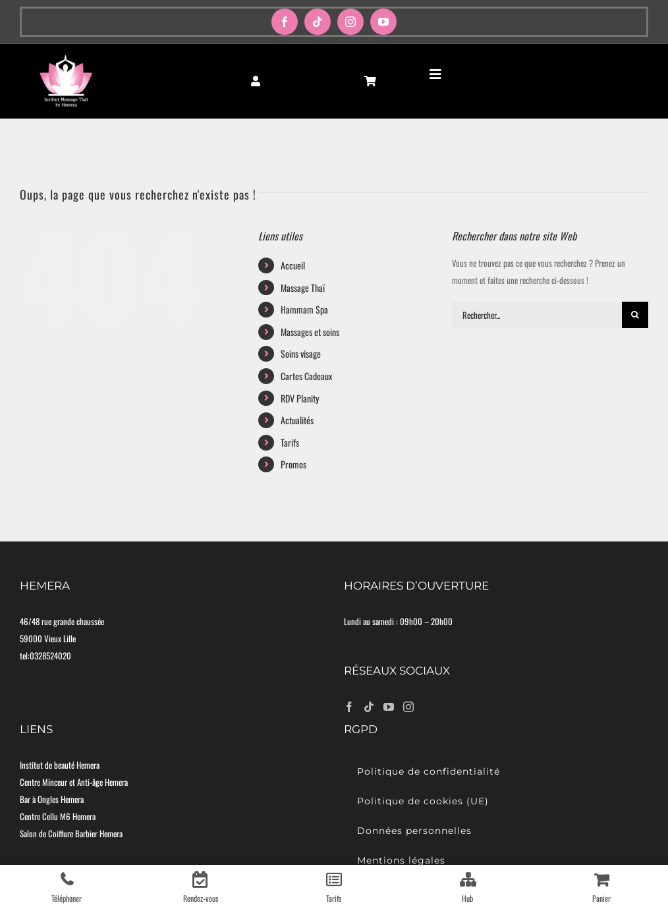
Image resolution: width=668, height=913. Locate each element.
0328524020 (50, 655)
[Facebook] (349, 707)
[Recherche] (635, 315)
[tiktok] (317, 22)
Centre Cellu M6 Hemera (58, 816)
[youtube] (383, 22)
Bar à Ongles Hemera (52, 799)
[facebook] (284, 22)
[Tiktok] (369, 707)
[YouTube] (388, 707)
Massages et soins (310, 332)
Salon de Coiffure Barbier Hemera (71, 833)
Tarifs (290, 442)
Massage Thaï (303, 287)
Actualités (297, 420)
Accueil (293, 265)
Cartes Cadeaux (306, 376)
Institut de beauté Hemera (59, 764)
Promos (293, 464)
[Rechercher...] (537, 315)
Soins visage (301, 353)
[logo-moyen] (66, 58)
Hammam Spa (304, 309)
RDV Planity (300, 398)
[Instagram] (408, 707)
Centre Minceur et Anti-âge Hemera (74, 781)
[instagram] (350, 22)
